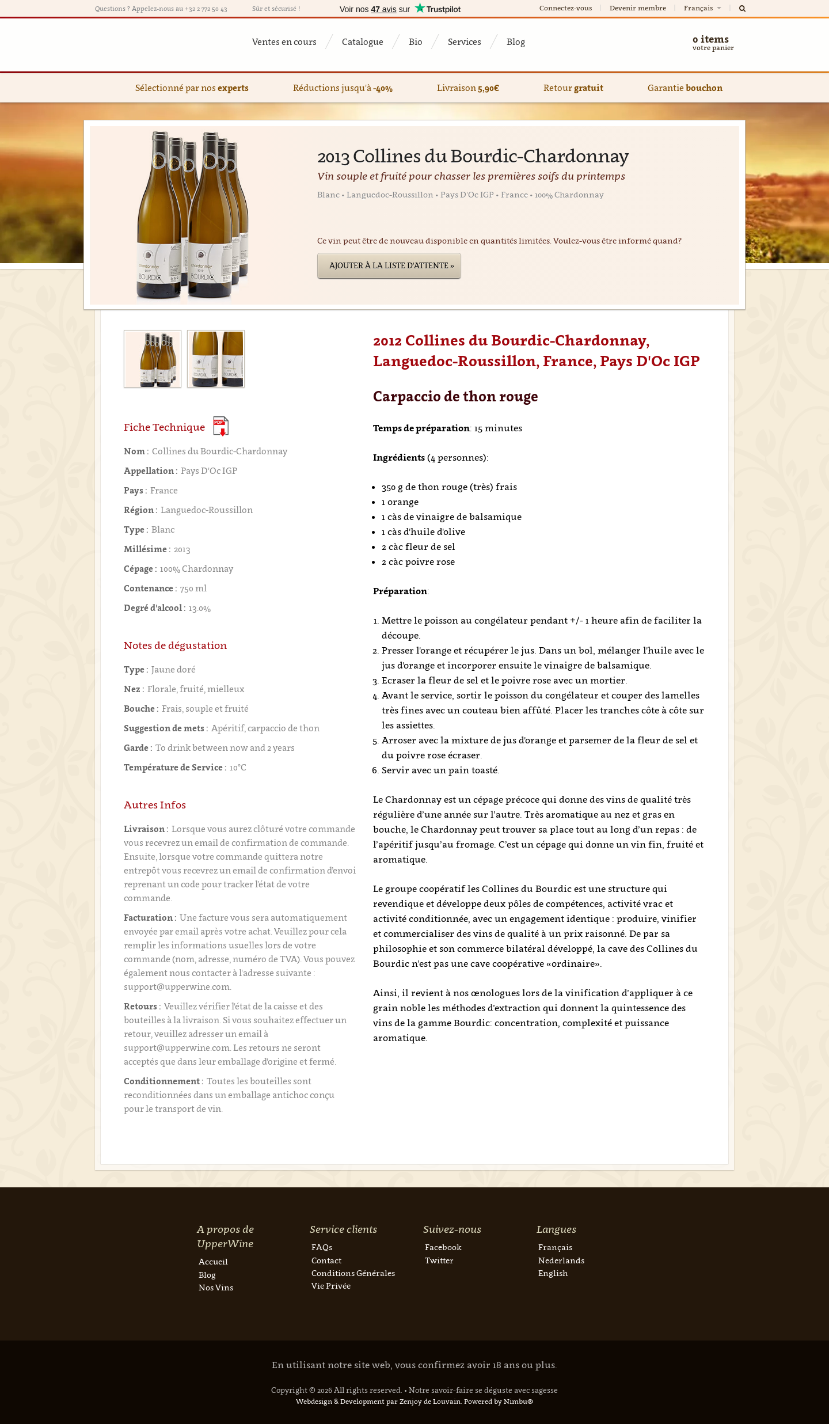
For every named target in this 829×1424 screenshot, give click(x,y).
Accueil (213, 1261)
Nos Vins (216, 1287)
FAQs (321, 1247)
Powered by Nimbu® (498, 1401)
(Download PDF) (221, 426)
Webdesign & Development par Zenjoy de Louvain (378, 1401)
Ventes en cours (284, 41)
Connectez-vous (565, 7)
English (553, 1273)
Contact (326, 1260)
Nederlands (561, 1260)
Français (703, 7)
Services (464, 41)
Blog (516, 41)
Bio (416, 41)
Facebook (443, 1247)
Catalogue (362, 41)
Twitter (439, 1260)
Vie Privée (331, 1285)
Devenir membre (638, 7)
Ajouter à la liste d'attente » (391, 265)
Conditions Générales (353, 1273)
